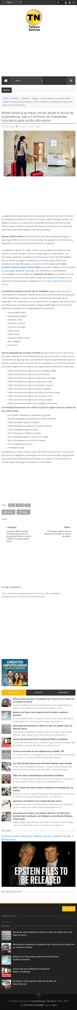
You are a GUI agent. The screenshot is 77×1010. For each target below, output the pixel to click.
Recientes (38, 692)
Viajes (35, 98)
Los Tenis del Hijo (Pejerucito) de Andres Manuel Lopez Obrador (42, 763)
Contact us (68, 909)
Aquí (54, 1005)
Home (6, 98)
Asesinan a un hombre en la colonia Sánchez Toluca (37, 801)
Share (23, 512)
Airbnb (14, 98)
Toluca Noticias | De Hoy (42, 1001)
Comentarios (63, 692)
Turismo (25, 98)
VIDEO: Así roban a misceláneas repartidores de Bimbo (38, 775)
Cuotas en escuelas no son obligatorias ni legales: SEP (38, 751)
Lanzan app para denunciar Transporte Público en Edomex (40, 739)
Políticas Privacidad (34, 1005)
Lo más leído (14, 692)
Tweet (8, 512)
